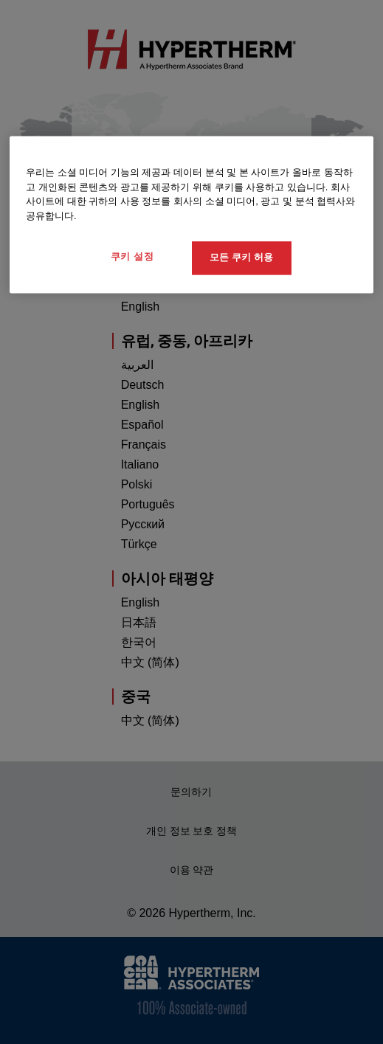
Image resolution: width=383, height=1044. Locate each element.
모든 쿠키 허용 (241, 257)
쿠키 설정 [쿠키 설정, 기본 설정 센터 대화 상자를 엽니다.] (132, 257)
